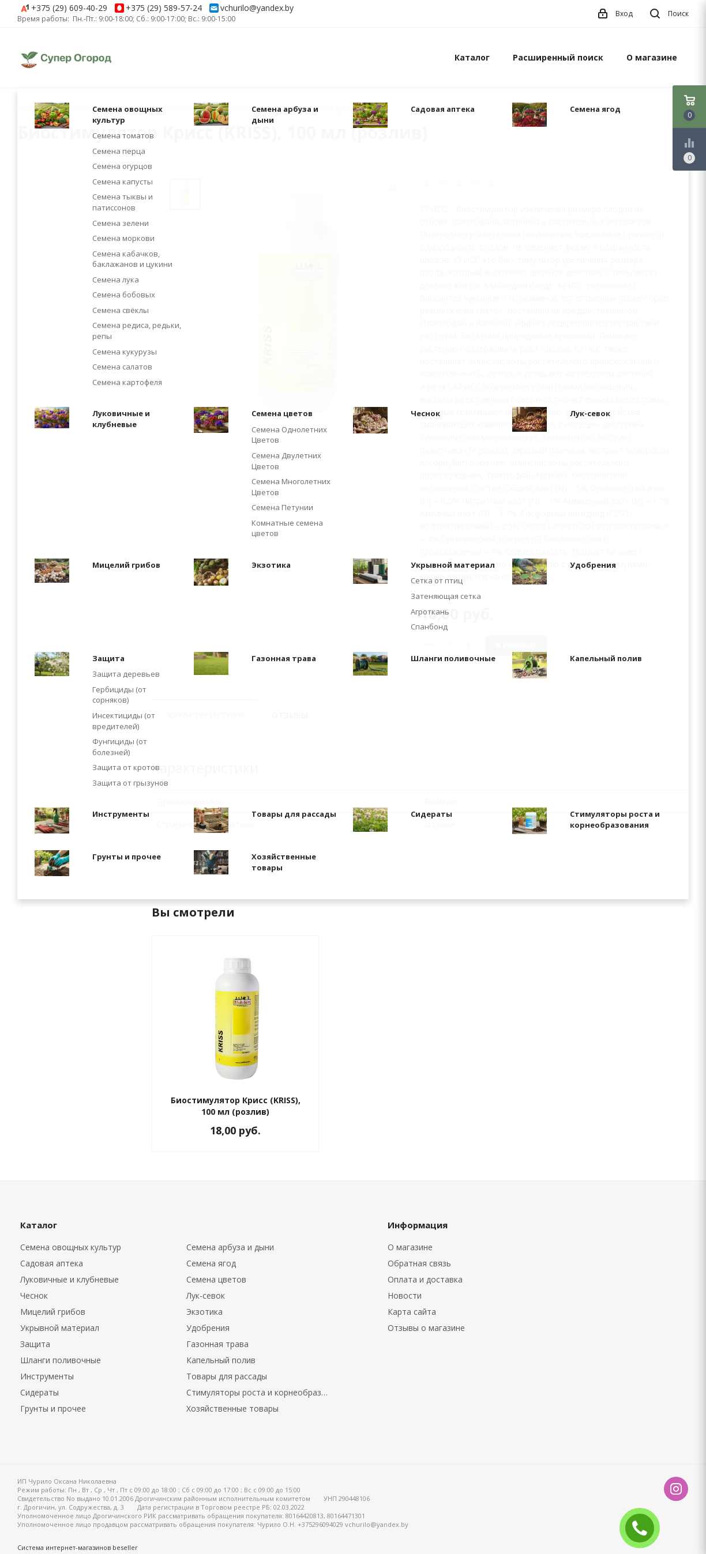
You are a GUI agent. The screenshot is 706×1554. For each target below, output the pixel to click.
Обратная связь (419, 1263)
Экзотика (204, 1311)
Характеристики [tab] (206, 715)
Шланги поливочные (60, 1360)
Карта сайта (412, 1311)
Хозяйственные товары (232, 1408)
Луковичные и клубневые (69, 1279)
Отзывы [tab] (290, 715)
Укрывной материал (59, 1327)
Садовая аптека (51, 1263)
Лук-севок (205, 1295)
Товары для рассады (226, 1376)
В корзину (515, 645)
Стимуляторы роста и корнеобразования (261, 1392)
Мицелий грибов (52, 1311)
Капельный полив (221, 1360)
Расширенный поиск (558, 57)
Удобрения (208, 1327)
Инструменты (47, 1376)
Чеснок (34, 1295)
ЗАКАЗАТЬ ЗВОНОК (644, 1528)
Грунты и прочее (53, 1408)
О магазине (651, 57)
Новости (405, 1295)
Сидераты (39, 1392)
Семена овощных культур (70, 1247)
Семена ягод (211, 1263)
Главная (31, 109)
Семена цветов (216, 1279)
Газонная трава (217, 1343)
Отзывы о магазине (426, 1327)
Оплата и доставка (425, 1279)
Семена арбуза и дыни (230, 1247)
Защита (35, 1343)
